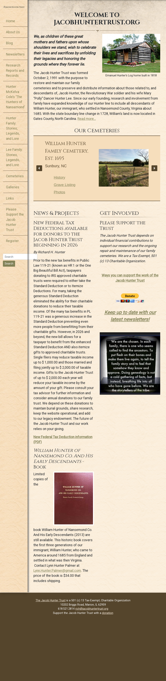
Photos (59, 192)
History (59, 177)
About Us (13, 32)
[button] (39, 168)
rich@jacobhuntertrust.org (91, 608)
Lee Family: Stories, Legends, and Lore (14, 157)
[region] (96, 168)
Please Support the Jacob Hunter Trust (15, 219)
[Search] (20, 257)
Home (10, 21)
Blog (9, 43)
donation (107, 613)
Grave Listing (64, 185)
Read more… (86, 119)
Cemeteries (15, 176)
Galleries (12, 187)
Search (9, 263)
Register (12, 241)
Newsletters (15, 54)
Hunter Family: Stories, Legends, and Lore (13, 128)
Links (10, 198)
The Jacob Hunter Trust (51, 600)
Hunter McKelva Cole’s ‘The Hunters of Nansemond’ (15, 97)
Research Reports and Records (15, 70)
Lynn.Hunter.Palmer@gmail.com (57, 571)
